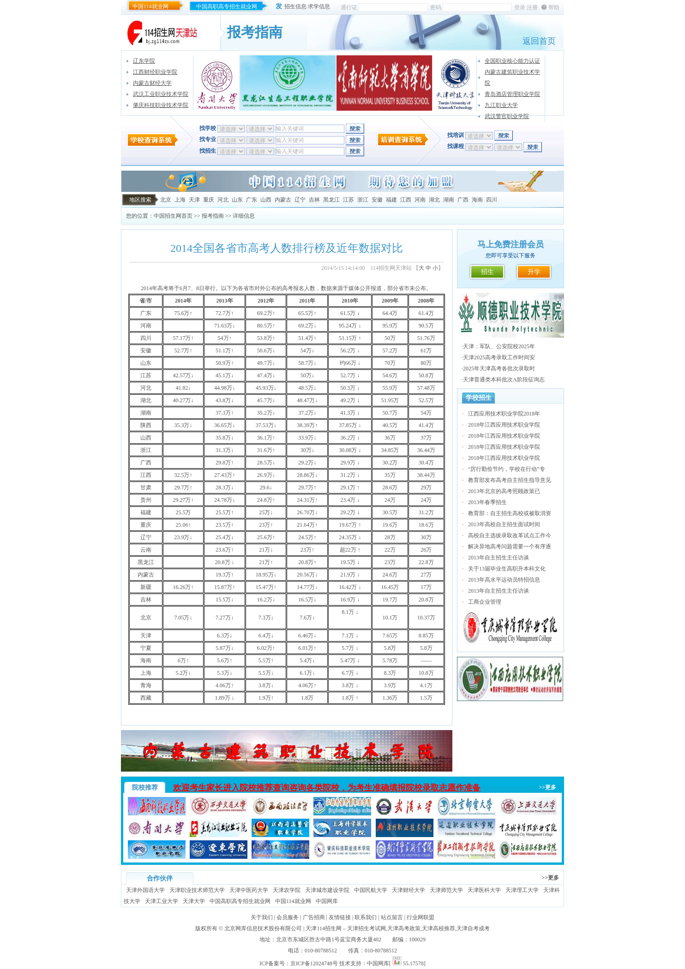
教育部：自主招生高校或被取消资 (509, 513)
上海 (180, 199)
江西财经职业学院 (155, 72)
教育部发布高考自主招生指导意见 (509, 480)
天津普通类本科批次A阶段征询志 (504, 379)
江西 (405, 199)
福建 (391, 199)
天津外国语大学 (145, 890)
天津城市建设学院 (327, 890)
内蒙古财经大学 (152, 83)
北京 (165, 199)
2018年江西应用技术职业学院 (504, 425)
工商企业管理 (484, 602)
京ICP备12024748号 (314, 963)
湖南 (448, 199)
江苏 (348, 199)
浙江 (362, 199)
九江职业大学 (501, 105)
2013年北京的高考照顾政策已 (504, 491)
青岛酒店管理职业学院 (512, 94)
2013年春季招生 (487, 502)
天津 (194, 199)
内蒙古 (283, 199)
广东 (251, 199)
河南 (420, 199)
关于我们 (262, 917)
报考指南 (213, 216)
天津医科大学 (484, 890)
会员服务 (287, 917)
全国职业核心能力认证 (512, 61)
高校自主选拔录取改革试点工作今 (509, 535)
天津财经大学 (408, 890)
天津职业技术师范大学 (197, 890)
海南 (477, 199)
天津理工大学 (522, 890)
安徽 (377, 199)
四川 (491, 199)
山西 (265, 199)
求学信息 (319, 6)
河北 (222, 199)
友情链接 (340, 917)
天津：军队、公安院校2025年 (499, 346)
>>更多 (547, 787)
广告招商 (314, 917)
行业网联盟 (420, 917)
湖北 (434, 199)
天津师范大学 (446, 890)
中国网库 (327, 901)
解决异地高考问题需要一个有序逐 (509, 546)
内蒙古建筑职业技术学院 (512, 77)
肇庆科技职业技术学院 (160, 105)
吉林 (314, 199)
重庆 (208, 199)
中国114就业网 (150, 6)
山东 (237, 199)
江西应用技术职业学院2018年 (504, 413)
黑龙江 (331, 199)
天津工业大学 (161, 901)
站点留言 (392, 917)
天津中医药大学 (248, 890)
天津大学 (194, 901)
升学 (534, 271)
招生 (487, 271)
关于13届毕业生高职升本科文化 (507, 568)
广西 (463, 199)
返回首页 (539, 41)
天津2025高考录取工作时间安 (499, 357)
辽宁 (300, 199)
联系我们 (366, 917)
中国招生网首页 (173, 216)
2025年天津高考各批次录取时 (499, 368)
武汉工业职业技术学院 (160, 94)
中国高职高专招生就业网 (226, 6)
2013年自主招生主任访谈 (498, 557)
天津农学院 (286, 890)
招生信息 (295, 6)
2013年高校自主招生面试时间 (504, 524)
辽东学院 (144, 61)
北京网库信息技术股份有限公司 (263, 928)
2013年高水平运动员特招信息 (504, 580)
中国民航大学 (370, 890)
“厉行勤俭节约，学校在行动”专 (506, 469)
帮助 (553, 7)
